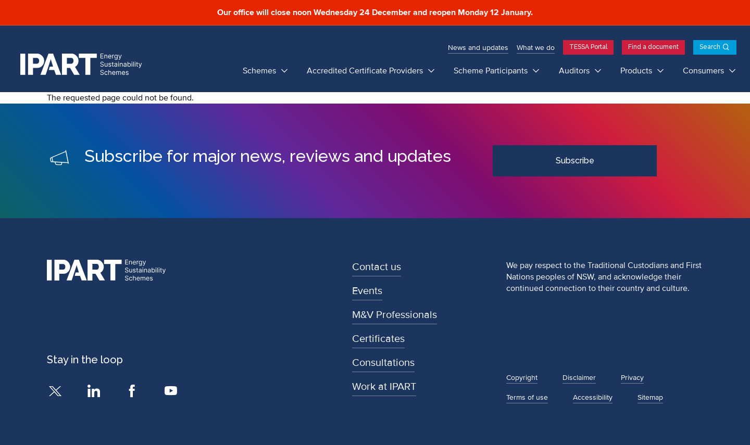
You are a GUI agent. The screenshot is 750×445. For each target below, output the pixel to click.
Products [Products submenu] (637, 70)
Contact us (376, 267)
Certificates (378, 339)
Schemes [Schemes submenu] (260, 70)
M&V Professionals (394, 315)
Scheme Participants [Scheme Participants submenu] (492, 70)
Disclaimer (579, 377)
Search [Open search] (709, 46)
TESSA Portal (588, 46)
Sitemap (650, 397)
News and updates (478, 47)
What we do (536, 47)
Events (367, 291)
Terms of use (527, 397)
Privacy (632, 377)
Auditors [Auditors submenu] (575, 70)
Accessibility (592, 397)
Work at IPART (384, 386)
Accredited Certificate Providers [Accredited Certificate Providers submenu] (366, 70)
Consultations (383, 363)
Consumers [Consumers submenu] (704, 70)
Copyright (522, 377)
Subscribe (575, 161)
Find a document (653, 46)
